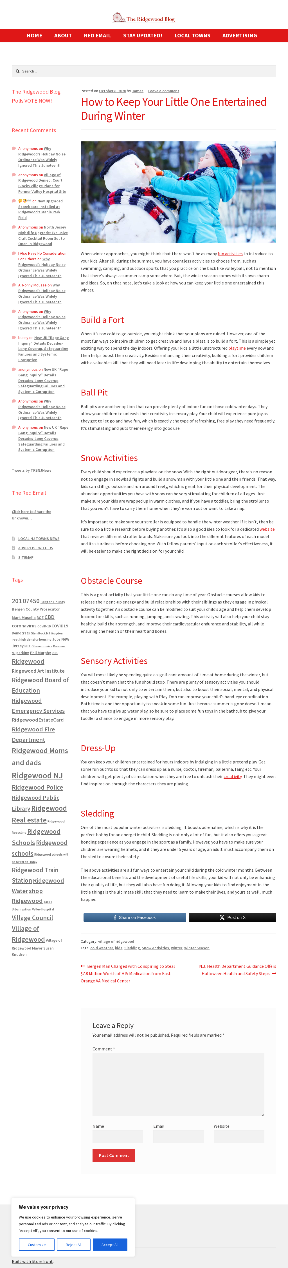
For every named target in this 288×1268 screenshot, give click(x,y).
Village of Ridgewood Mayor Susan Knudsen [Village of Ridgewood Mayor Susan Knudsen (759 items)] (37, 947)
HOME (34, 35)
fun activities (230, 253)
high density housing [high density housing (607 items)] (35, 639)
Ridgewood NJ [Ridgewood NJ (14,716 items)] (37, 775)
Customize (37, 1244)
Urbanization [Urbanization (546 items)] (21, 909)
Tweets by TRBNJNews (31, 470)
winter (176, 947)
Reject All (74, 1244)
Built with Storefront (32, 1261)
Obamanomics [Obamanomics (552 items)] (42, 646)
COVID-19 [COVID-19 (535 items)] (44, 626)
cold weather (101, 947)
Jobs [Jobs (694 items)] (56, 639)
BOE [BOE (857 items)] (40, 617)
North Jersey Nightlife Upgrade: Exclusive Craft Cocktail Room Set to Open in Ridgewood (43, 235)
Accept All (110, 1244)
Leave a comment (163, 90)
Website (222, 1126)
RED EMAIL (97, 35)
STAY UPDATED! (142, 35)
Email (159, 1126)
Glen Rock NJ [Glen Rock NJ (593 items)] (40, 633)
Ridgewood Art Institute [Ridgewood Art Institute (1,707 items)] (38, 671)
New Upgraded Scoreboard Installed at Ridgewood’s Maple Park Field (40, 209)
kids (118, 947)
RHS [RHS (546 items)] (55, 653)
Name (98, 1126)
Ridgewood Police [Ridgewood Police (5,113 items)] (37, 787)
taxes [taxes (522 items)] (48, 902)
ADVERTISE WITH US (35, 547)
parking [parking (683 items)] (22, 652)
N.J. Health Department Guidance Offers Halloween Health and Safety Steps (237, 969)
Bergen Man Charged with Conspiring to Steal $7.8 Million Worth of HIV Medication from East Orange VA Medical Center (128, 973)
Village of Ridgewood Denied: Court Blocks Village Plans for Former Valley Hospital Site (42, 183)
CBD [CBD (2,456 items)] (49, 617)
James (137, 90)
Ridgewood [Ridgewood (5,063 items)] (28, 661)
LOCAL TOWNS (192, 35)
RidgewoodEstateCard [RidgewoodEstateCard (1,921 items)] (38, 720)
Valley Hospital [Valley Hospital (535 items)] (43, 909)
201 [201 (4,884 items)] (17, 601)
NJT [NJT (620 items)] (27, 646)
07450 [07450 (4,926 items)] (31, 601)
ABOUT (63, 35)
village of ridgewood (116, 941)
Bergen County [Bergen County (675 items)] (52, 602)
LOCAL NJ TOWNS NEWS (39, 538)
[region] (73, 1227)
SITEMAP (25, 557)
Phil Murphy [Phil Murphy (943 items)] (40, 652)
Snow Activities (155, 947)
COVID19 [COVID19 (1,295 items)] (59, 626)
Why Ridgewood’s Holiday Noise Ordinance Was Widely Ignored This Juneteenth (42, 157)
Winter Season (197, 947)
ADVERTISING (239, 35)
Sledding (132, 947)
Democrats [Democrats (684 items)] (21, 633)
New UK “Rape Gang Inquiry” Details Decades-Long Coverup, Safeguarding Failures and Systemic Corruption (43, 348)
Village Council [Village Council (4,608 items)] (32, 918)
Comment (104, 1049)
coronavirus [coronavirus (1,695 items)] (24, 626)
